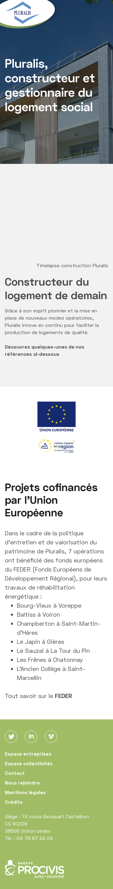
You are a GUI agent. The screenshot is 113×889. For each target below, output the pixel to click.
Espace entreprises (28, 753)
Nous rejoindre (22, 782)
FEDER (63, 695)
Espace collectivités (29, 763)
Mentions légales (25, 792)
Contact (15, 773)
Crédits (14, 802)
